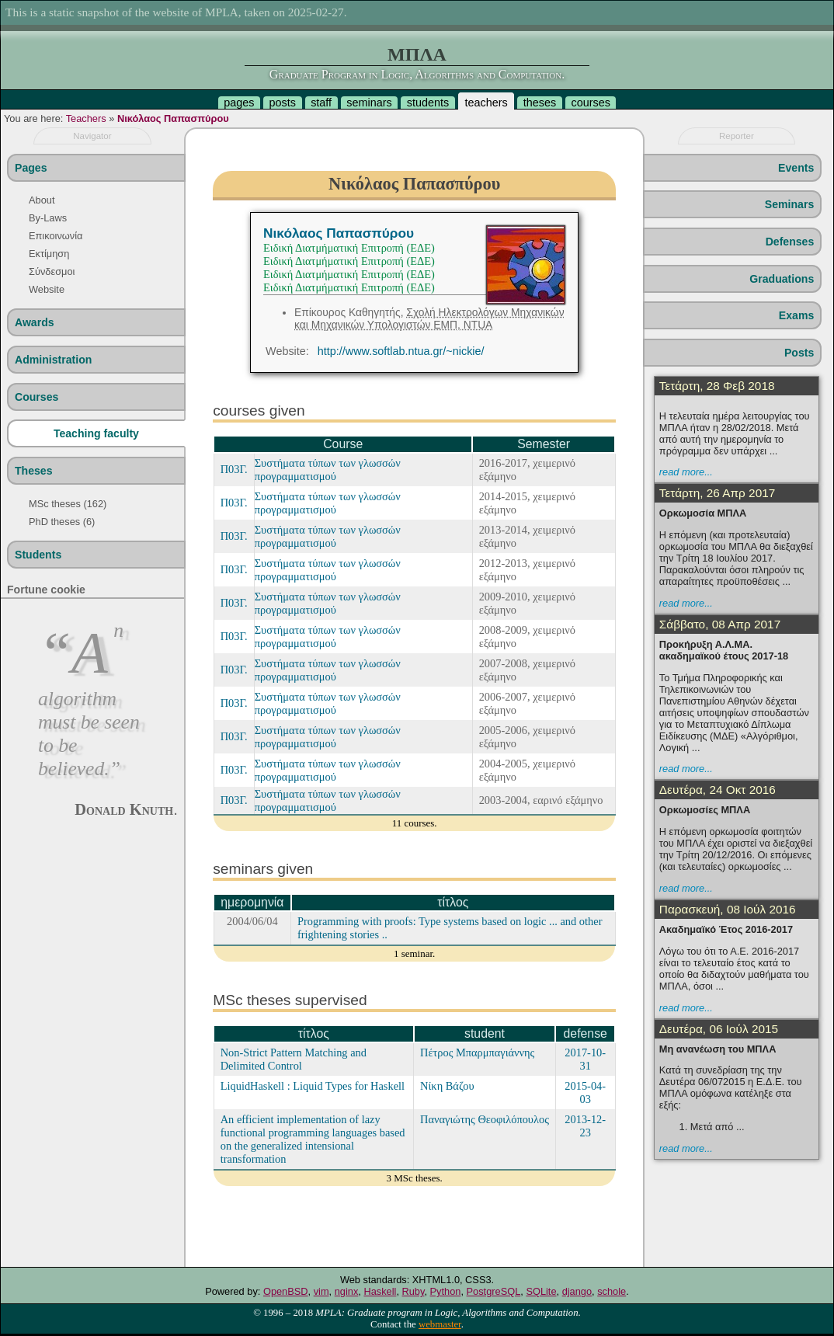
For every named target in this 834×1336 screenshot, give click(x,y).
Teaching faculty (96, 433)
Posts (799, 352)
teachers (485, 102)
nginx (347, 1291)
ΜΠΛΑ (417, 54)
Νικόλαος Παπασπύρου (173, 118)
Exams (796, 315)
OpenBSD (285, 1291)
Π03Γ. (234, 469)
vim (321, 1291)
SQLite (541, 1291)
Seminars (789, 204)
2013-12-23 (585, 1126)
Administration (53, 359)
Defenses (790, 241)
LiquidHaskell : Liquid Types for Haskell (313, 1086)
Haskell (379, 1291)
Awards (34, 322)
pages (239, 102)
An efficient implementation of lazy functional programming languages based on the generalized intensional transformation (313, 1139)
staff (321, 102)
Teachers (86, 118)
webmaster (440, 1324)
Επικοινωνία (55, 236)
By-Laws (48, 218)
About (41, 200)
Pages (31, 168)
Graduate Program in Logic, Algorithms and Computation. (417, 74)
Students (38, 554)
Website (46, 289)
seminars (368, 102)
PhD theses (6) (62, 521)
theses (539, 102)
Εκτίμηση (49, 253)
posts (282, 102)
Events (796, 168)
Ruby (413, 1291)
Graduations (781, 279)
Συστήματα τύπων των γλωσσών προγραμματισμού (328, 469)
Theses (34, 470)
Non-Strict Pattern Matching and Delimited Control (294, 1059)
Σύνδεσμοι (52, 271)
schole (611, 1291)
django (577, 1291)
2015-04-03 (585, 1092)
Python (445, 1291)
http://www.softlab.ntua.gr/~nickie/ (401, 351)
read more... (686, 472)
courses (590, 102)
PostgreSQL (494, 1291)
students (428, 102)
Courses (36, 397)
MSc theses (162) (67, 504)
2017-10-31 (585, 1059)
